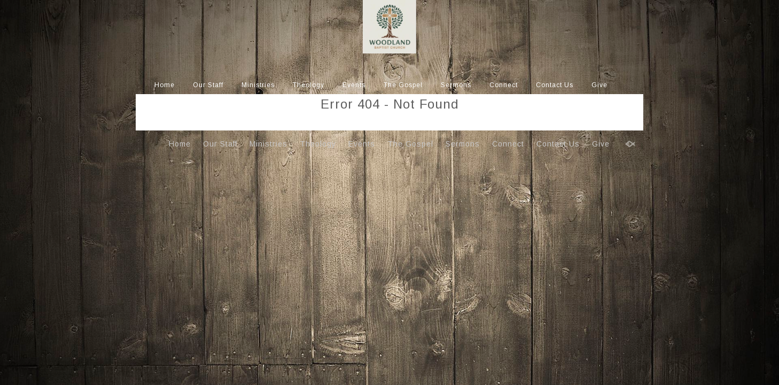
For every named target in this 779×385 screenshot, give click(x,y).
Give (599, 85)
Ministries (258, 85)
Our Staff (208, 85)
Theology (308, 85)
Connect (503, 85)
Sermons (456, 85)
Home (164, 85)
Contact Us (554, 85)
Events (353, 85)
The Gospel (403, 85)
